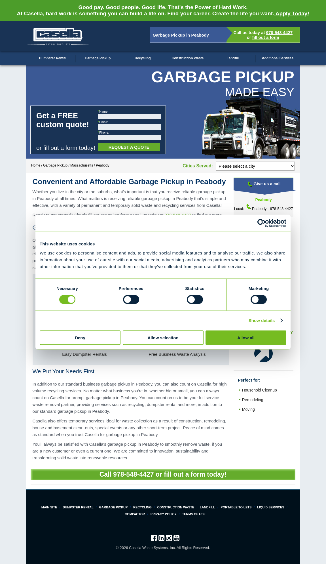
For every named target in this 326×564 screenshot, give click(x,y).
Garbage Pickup (98, 58)
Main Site (49, 507)
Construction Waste (188, 58)
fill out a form (265, 37)
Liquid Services (270, 507)
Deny (80, 337)
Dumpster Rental (52, 58)
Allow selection (162, 337)
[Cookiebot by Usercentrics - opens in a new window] (261, 223)
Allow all (246, 337)
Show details (262, 320)
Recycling (143, 58)
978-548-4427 (279, 32)
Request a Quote (129, 147)
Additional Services (277, 58)
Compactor (135, 514)
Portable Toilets (236, 507)
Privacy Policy (164, 514)
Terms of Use (194, 514)
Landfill (232, 58)
